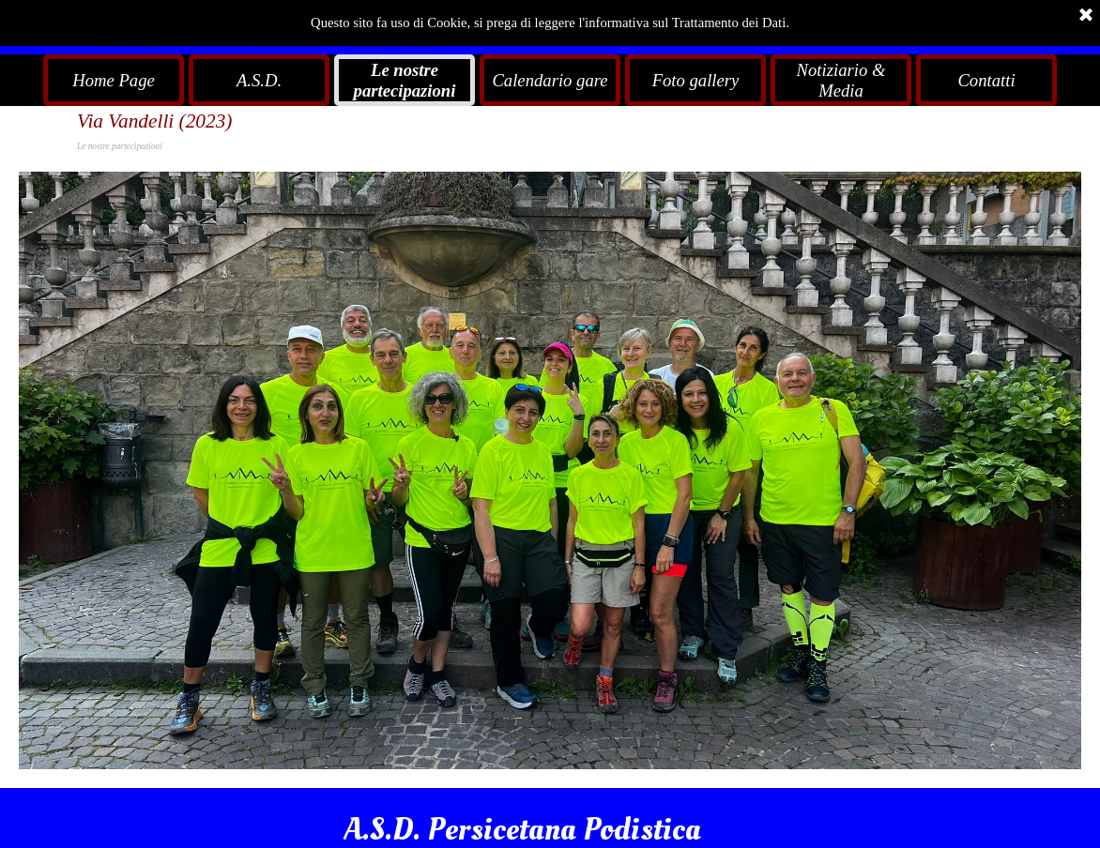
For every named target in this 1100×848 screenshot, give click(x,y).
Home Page (113, 80)
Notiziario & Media (841, 80)
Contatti (986, 80)
